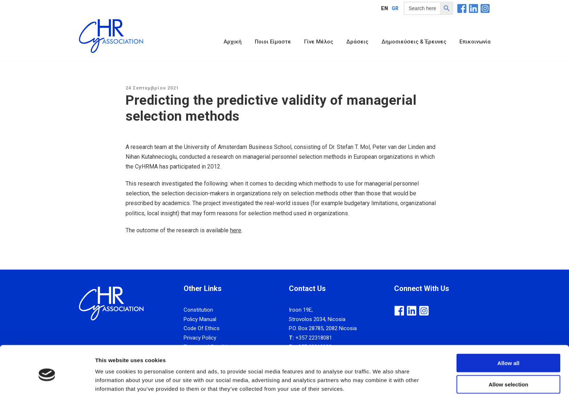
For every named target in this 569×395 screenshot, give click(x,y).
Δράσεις (357, 41)
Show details (381, 381)
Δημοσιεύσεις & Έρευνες (413, 41)
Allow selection (508, 353)
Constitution (198, 310)
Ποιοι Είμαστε (273, 41)
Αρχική (233, 41)
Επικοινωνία (475, 41)
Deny (508, 374)
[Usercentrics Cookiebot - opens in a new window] (47, 380)
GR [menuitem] (395, 8)
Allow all (509, 331)
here (235, 230)
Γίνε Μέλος (318, 41)
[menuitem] (384, 8)
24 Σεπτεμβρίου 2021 (152, 88)
